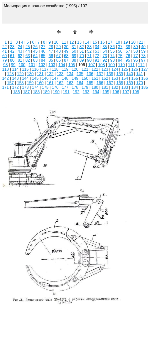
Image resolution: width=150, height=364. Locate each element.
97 (143, 60)
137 (99, 74)
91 (97, 60)
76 (128, 56)
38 (128, 47)
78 (143, 56)
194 (95, 92)
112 (141, 65)
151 (95, 78)
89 (82, 60)
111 (131, 65)
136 (89, 74)
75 (120, 56)
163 (70, 83)
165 (89, 83)
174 (35, 87)
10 (56, 42)
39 (136, 47)
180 (95, 87)
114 (15, 69)
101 (31, 65)
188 (36, 92)
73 (104, 56)
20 (133, 42)
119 (65, 69)
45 (35, 51)
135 (80, 74)
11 (64, 42)
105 (71, 65)
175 (45, 87)
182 (115, 87)
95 (128, 60)
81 (20, 60)
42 (12, 51)
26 (35, 47)
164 (80, 83)
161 (50, 83)
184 (134, 87)
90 (89, 60)
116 (35, 69)
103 (51, 65)
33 (89, 47)
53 (97, 51)
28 (50, 47)
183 (124, 87)
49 (66, 51)
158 (20, 83)
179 (85, 87)
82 (28, 60)
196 (115, 92)
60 (4, 56)
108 (101, 65)
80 (12, 60)
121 (85, 69)
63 (28, 56)
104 (61, 65)
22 (4, 47)
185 (144, 87)
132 (50, 74)
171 (5, 87)
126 (134, 69)
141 (139, 74)
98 (5, 65)
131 (40, 74)
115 (25, 69)
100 (22, 65)
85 (50, 60)
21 (141, 42)
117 (45, 69)
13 (79, 42)
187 (26, 92)
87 (66, 60)
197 (125, 92)
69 (74, 56)
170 (139, 83)
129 (20, 74)
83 (35, 60)
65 (43, 56)
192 (76, 92)
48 (58, 51)
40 (143, 47)
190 (56, 92)
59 (143, 51)
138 (109, 74)
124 (115, 69)
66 (50, 56)
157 (10, 83)
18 (118, 42)
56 (120, 51)
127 (144, 69)
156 (144, 78)
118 (55, 69)
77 (136, 56)
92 (104, 60)
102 (41, 65)
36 (112, 47)
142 (5, 78)
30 (66, 47)
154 (124, 78)
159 (30, 83)
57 (128, 51)
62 (20, 56)
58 (136, 51)
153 (115, 78)
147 (55, 78)
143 (15, 78)
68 (66, 56)
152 (105, 78)
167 (109, 83)
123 (105, 69)
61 (12, 56)
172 (15, 87)
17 (110, 42)
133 (60, 74)
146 (45, 78)
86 (58, 60)
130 (30, 74)
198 (135, 92)
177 (65, 87)
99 (13, 65)
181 (105, 87)
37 (120, 47)
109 (111, 65)
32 (82, 47)
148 (65, 78)
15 (94, 42)
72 (97, 56)
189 (46, 92)
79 (4, 60)
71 (89, 56)
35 (104, 47)
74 (112, 56)
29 (58, 47)
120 (75, 69)
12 (72, 42)
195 (105, 92)
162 (60, 83)
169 (129, 83)
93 (112, 60)
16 (102, 42)
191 (66, 92)
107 (91, 65)
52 (89, 51)
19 (126, 42)
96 (136, 60)
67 (58, 56)
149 (75, 78)
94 (120, 60)
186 (16, 92)
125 (124, 69)
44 (28, 51)
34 (97, 47)
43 (20, 51)
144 (25, 78)
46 (43, 51)
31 (74, 47)
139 (119, 74)
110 (121, 65)
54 (104, 51)
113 (5, 69)
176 (55, 87)
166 (99, 83)
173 (25, 87)
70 (82, 56)
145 (35, 78)
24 (20, 47)
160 (40, 83)
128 (10, 74)
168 (119, 83)
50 (74, 51)
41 (4, 51)
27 (43, 47)
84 (43, 60)
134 (70, 74)
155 (134, 78)
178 (75, 87)
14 (87, 42)
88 (74, 60)
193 (86, 92)
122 (95, 69)
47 (50, 51)
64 (35, 56)
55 (112, 51)
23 (12, 47)
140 (129, 74)
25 (28, 47)
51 (82, 51)
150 (85, 78)
